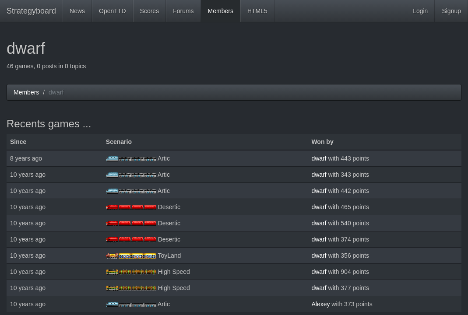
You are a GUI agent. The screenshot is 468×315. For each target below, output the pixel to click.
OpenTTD (112, 10)
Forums (183, 10)
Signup (451, 10)
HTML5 (257, 10)
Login (420, 10)
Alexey (320, 304)
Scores (149, 10)
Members (220, 10)
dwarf (318, 158)
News (77, 10)
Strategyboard (31, 11)
